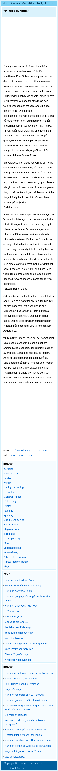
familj (39, 3)
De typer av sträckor (16, 715)
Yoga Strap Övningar (22, 455)
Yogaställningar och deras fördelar (23, 751)
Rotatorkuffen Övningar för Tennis (23, 735)
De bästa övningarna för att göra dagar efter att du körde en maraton (29, 707)
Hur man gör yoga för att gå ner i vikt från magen (27, 598)
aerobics (8, 469)
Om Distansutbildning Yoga (19, 580)
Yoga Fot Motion (14, 638)
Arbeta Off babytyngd (15, 557)
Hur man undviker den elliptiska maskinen (28, 740)
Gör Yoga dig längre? (16, 622)
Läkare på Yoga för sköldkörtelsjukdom (26, 643)
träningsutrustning (14, 487)
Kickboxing (10, 501)
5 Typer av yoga (13, 616)
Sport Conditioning (14, 520)
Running (8, 510)
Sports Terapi (11, 524)
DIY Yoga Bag (12, 611)
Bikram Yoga (11, 473)
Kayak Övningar (13, 689)
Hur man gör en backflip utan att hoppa (26, 700)
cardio (7, 478)
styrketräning (11, 552)
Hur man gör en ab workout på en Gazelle (28, 746)
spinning (8, 515)
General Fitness (12, 496)
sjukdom (15, 3)
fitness (49, 3)
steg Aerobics (11, 529)
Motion (7, 483)
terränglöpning (12, 538)
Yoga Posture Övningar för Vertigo (23, 585)
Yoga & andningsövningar (19, 632)
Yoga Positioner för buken (19, 649)
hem (5, 3)
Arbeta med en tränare (16, 561)
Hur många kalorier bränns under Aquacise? (29, 673)
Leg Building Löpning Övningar (22, 684)
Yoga (6, 566)
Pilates (7, 506)
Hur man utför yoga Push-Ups (21, 605)
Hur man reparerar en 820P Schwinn (25, 694)
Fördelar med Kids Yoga (18, 627)
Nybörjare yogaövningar (18, 660)
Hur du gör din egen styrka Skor (22, 678)
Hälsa (31, 3)
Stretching (9, 534)
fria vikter (9, 492)
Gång (7, 543)
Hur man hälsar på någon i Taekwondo (26, 729)
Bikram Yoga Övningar (17, 654)
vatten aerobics (12, 547)
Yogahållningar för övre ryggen (31, 450)
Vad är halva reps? (15, 756)
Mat (24, 3)
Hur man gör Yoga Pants (18, 591)
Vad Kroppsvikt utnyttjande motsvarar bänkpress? (25, 722)
